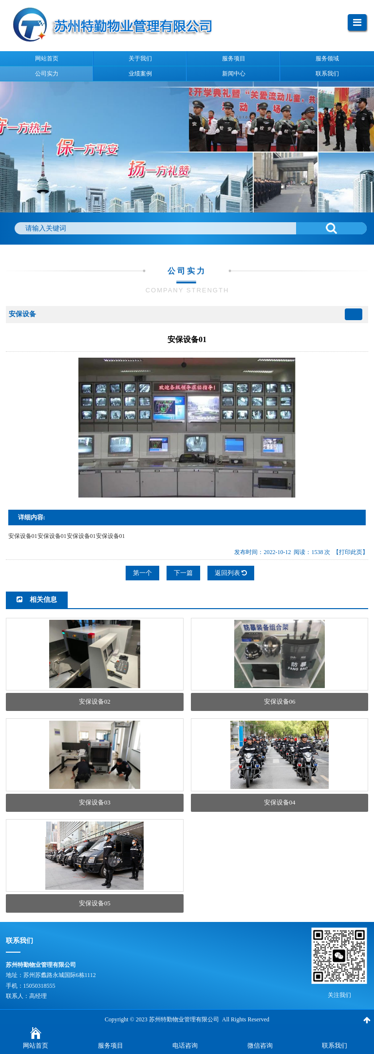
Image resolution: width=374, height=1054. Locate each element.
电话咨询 (185, 1045)
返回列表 (231, 572)
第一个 (142, 572)
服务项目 (110, 1045)
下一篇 (183, 572)
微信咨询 (260, 1045)
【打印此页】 (350, 552)
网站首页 (35, 1045)
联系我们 (334, 1045)
